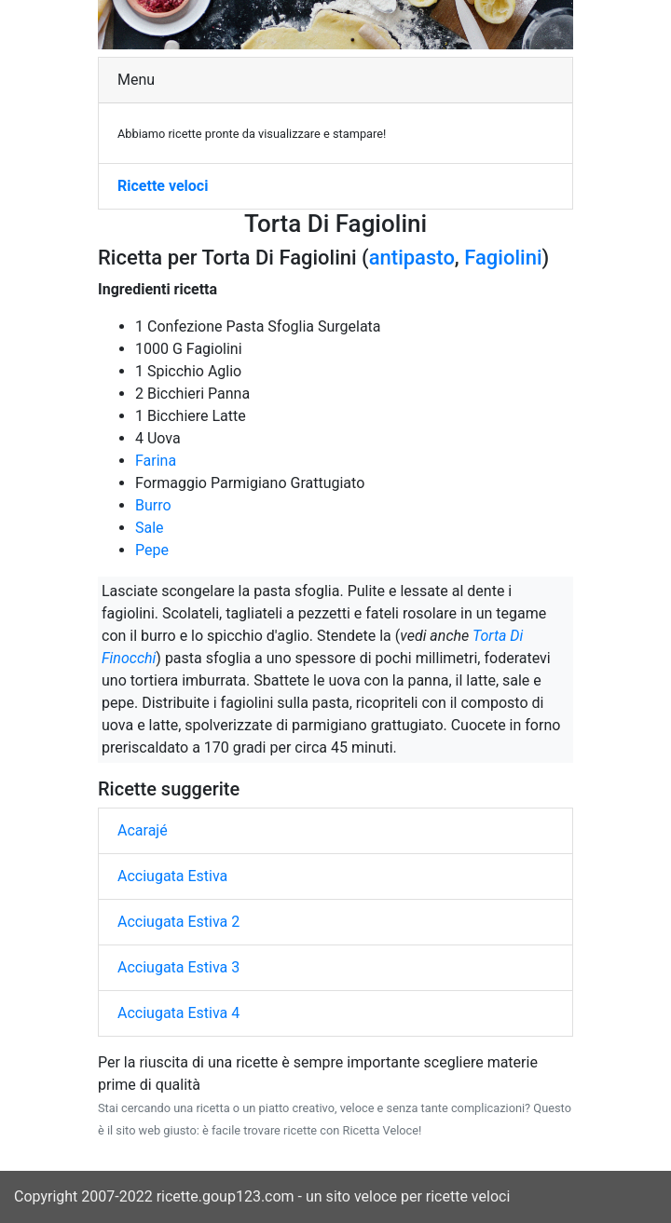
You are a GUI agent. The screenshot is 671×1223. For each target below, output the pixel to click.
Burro (153, 505)
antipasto (412, 257)
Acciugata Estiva (172, 876)
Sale (149, 528)
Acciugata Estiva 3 (178, 967)
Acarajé (142, 830)
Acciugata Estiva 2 (178, 922)
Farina (155, 460)
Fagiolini (502, 257)
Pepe (152, 550)
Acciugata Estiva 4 (178, 1013)
